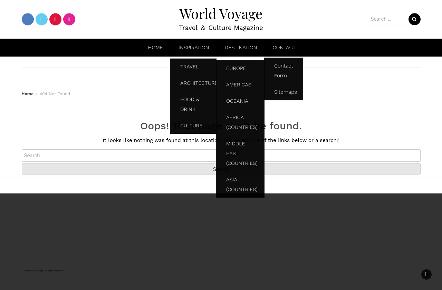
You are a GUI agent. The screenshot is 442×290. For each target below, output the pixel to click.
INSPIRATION (194, 47)
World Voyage (221, 13)
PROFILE (32, 216)
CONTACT (284, 47)
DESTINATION (240, 47)
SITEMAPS (34, 227)
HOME (155, 47)
